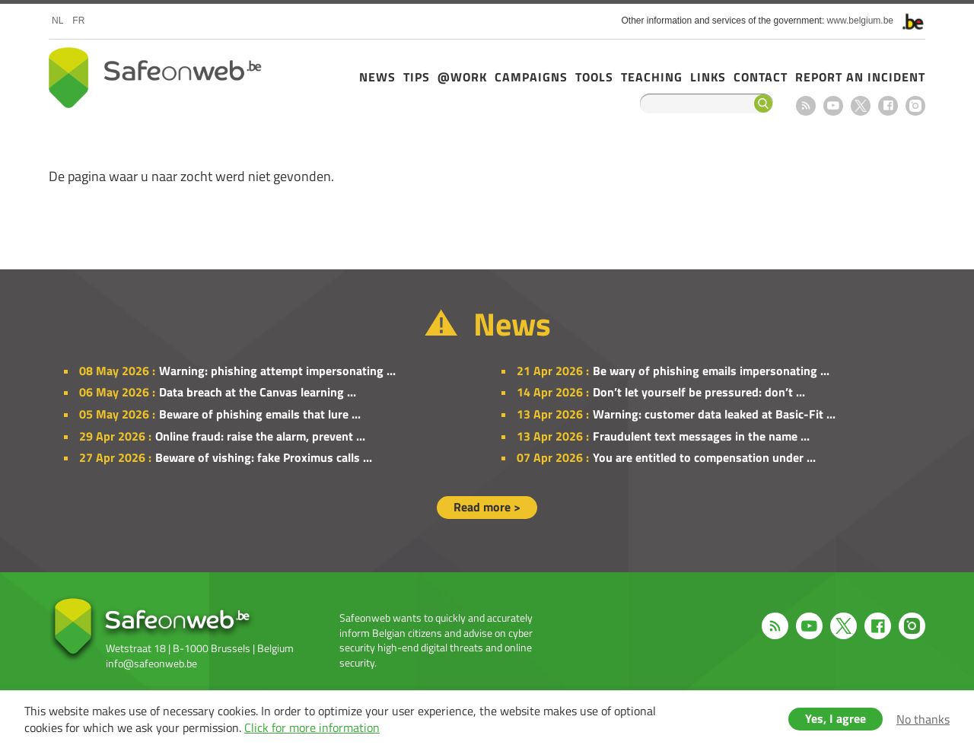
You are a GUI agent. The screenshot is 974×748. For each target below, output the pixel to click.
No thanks (923, 719)
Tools (594, 76)
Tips (416, 76)
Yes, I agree (835, 718)
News (377, 76)
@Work (462, 76)
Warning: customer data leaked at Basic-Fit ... (714, 414)
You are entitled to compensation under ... (704, 457)
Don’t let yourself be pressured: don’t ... (699, 392)
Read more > (487, 507)
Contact (761, 76)
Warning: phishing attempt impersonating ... (277, 370)
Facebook (888, 106)
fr (78, 20)
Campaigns (531, 76)
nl (57, 20)
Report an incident (860, 76)
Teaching (652, 76)
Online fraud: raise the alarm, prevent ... (260, 436)
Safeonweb (155, 77)
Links (708, 76)
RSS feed (806, 106)
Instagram (915, 106)
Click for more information (312, 727)
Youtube (833, 106)
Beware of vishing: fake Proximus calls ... (263, 457)
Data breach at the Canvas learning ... (257, 392)
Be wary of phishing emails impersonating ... (711, 370)
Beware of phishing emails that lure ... (260, 414)
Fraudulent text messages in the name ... (701, 436)
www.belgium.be (860, 20)
